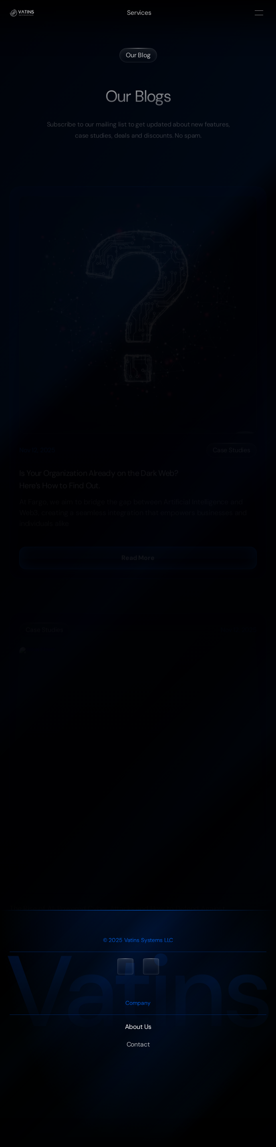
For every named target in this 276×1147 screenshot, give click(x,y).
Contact (138, 1044)
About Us (138, 1026)
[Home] (22, 13)
